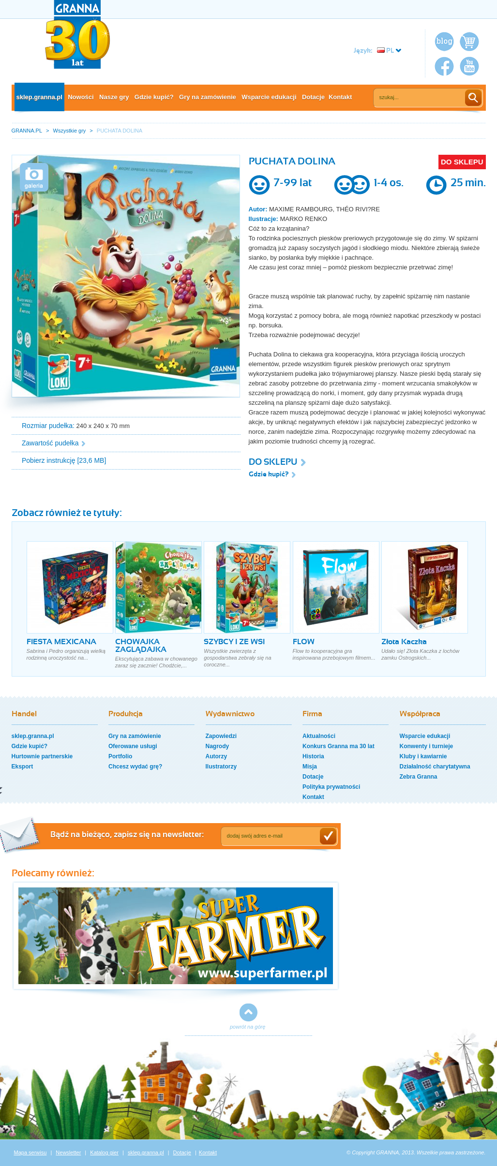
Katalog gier (104, 1152)
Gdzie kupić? (154, 97)
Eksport (22, 766)
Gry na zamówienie (207, 97)
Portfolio (120, 756)
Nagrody (217, 746)
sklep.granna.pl (39, 97)
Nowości (80, 97)
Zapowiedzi (221, 736)
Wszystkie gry (69, 130)
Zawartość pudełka (50, 443)
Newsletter (68, 1152)
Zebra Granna (418, 776)
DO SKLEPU (462, 162)
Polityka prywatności (331, 786)
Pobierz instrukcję (48, 460)
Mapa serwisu (30, 1152)
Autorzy (216, 756)
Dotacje (313, 97)
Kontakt (340, 97)
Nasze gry (114, 97)
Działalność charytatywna (435, 766)
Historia (313, 756)
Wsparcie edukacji (268, 97)
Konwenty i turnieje (426, 746)
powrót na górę (247, 1027)
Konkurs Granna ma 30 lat (338, 746)
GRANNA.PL (27, 130)
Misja (309, 766)
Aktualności (318, 736)
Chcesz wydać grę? (135, 766)
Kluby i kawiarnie (423, 756)
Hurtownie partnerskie (42, 756)
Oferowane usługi (132, 746)
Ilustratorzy (221, 766)
